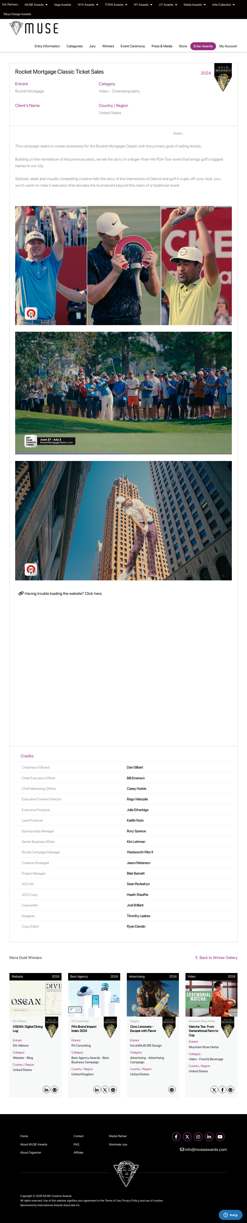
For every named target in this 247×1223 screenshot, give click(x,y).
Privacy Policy (130, 1200)
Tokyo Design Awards (17, 14)
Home (24, 1136)
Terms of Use (113, 1200)
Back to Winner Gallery (216, 957)
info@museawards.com (203, 1149)
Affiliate (78, 1152)
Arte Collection (223, 4)
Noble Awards (195, 4)
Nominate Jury (118, 1144)
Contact (79, 1136)
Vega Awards (62, 4)
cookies (158, 1200)
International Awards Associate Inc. (59, 1205)
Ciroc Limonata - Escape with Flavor (143, 1029)
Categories (75, 46)
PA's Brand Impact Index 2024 (83, 1029)
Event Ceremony (133, 46)
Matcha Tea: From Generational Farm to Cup (203, 1031)
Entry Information (47, 46)
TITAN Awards (116, 4)
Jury (92, 46)
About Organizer (30, 1152)
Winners (108, 46)
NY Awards (143, 4)
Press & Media (162, 46)
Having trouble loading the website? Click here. (60, 593)
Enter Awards (203, 46)
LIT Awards (168, 4)
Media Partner (118, 1136)
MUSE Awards (36, 4)
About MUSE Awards (33, 1144)
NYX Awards (88, 4)
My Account (228, 46)
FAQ (76, 1144)
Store (183, 46)
